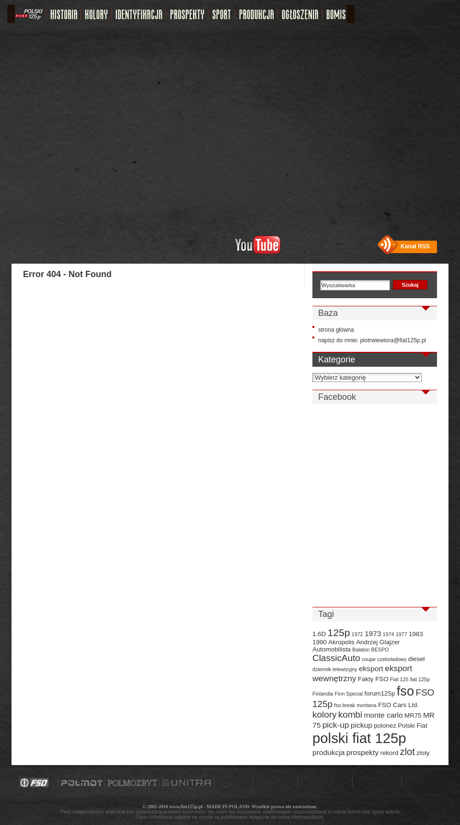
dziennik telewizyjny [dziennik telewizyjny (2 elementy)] (334, 669)
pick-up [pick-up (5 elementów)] (335, 725)
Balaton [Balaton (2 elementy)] (360, 649)
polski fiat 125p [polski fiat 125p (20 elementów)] (359, 738)
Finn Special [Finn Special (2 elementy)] (349, 694)
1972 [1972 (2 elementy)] (357, 634)
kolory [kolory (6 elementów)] (324, 714)
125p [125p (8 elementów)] (339, 632)
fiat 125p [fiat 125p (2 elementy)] (420, 679)
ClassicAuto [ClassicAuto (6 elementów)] (336, 658)
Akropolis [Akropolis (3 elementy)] (341, 642)
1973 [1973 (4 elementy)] (373, 633)
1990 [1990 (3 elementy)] (319, 642)
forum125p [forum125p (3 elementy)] (380, 693)
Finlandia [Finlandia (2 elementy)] (322, 694)
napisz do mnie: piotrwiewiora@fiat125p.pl (372, 340)
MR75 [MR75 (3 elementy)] (413, 715)
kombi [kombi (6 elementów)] (350, 714)
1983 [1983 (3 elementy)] (416, 634)
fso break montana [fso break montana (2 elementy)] (355, 705)
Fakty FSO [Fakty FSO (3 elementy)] (373, 679)
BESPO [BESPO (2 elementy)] (380, 649)
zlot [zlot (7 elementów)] (407, 751)
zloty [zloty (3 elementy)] (422, 752)
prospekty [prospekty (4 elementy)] (362, 752)
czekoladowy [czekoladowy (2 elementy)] (391, 659)
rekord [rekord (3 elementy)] (389, 752)
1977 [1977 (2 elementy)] (401, 634)
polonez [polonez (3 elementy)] (385, 725)
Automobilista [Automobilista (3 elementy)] (331, 649)
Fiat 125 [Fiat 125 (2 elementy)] (399, 679)
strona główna (336, 329)
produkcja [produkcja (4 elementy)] (328, 752)
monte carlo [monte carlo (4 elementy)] (383, 715)
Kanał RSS (415, 246)
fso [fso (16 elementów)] (405, 691)
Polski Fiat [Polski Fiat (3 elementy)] (412, 725)
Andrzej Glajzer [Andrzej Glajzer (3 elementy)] (378, 642)
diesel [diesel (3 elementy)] (416, 658)
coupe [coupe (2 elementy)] (369, 659)
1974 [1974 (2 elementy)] (388, 634)
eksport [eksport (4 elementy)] (371, 668)
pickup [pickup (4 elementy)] (361, 725)
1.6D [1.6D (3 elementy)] (319, 634)
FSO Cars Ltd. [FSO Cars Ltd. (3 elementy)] (398, 705)
